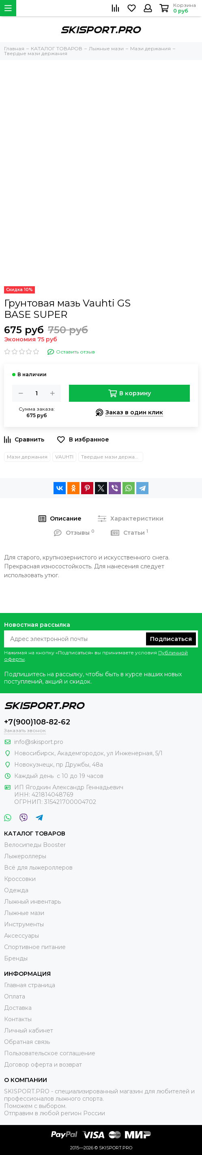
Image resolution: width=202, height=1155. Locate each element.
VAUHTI (64, 457)
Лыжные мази (24, 913)
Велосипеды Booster (35, 845)
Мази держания (27, 457)
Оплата (14, 996)
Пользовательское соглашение (49, 1053)
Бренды (16, 958)
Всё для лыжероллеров (38, 867)
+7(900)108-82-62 (37, 722)
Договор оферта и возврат (43, 1064)
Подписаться (171, 639)
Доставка (18, 1007)
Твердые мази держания (112, 457)
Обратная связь (27, 1042)
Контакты (18, 1019)
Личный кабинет (28, 1030)
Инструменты (24, 924)
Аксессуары (21, 935)
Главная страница (29, 985)
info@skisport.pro (38, 742)
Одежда (16, 890)
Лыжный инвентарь (32, 901)
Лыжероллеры (25, 856)
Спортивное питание (35, 947)
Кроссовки (20, 879)
